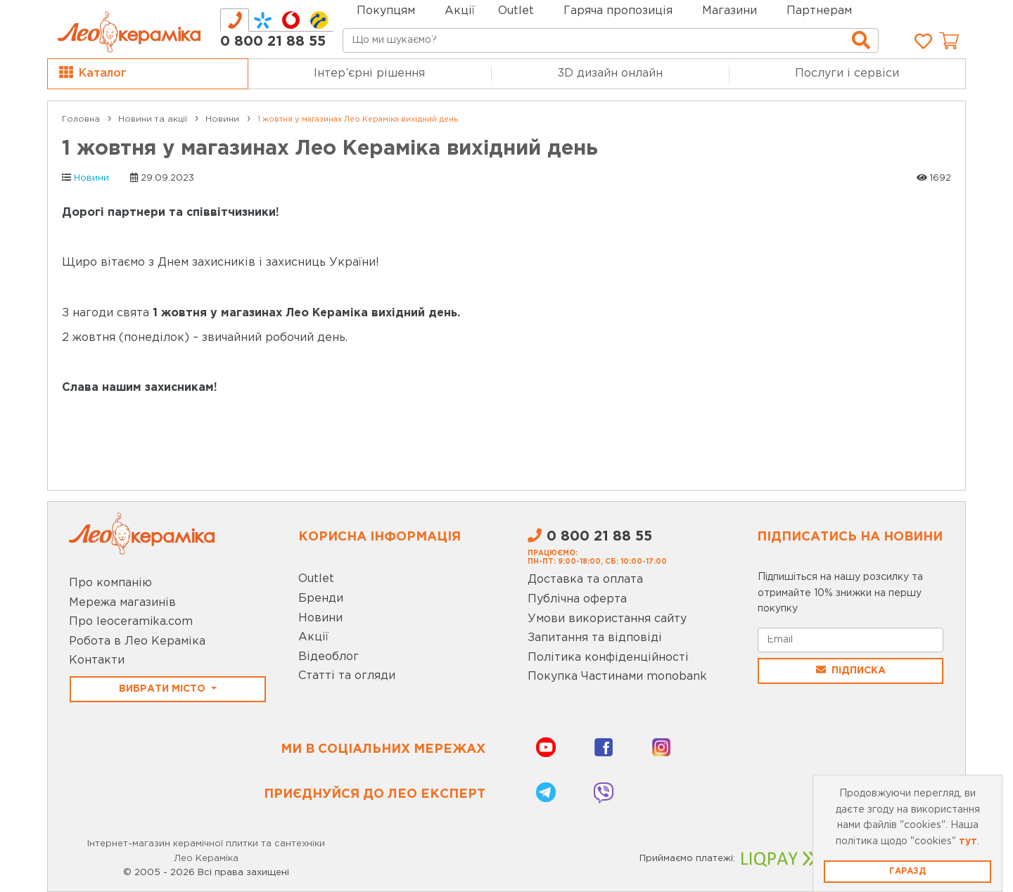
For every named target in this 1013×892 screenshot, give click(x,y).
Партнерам (819, 11)
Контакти (97, 660)
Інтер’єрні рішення (369, 73)
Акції (460, 11)
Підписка (851, 670)
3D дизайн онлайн (610, 73)
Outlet (316, 579)
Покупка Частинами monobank (617, 676)
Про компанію (110, 583)
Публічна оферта (577, 599)
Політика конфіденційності (608, 657)
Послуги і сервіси (847, 73)
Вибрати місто (163, 689)
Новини (91, 178)
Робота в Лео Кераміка (137, 641)
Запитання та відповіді (595, 638)
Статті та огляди (346, 676)
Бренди (320, 598)
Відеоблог (328, 657)
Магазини (729, 11)
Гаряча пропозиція (618, 11)
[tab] (234, 20)
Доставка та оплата (585, 579)
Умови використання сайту (607, 619)
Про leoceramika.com (131, 621)
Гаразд (907, 871)
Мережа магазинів (122, 602)
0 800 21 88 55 (273, 41)
